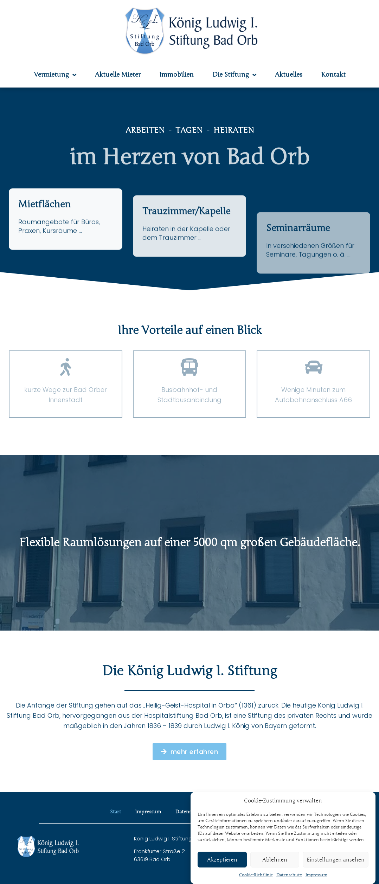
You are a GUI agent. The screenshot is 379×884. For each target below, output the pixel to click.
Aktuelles (288, 74)
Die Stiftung (234, 75)
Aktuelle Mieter (118, 74)
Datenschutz (189, 812)
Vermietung (55, 75)
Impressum (148, 812)
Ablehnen (274, 870)
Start (115, 812)
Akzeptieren (222, 870)
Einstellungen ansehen (336, 870)
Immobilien (176, 74)
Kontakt (333, 74)
